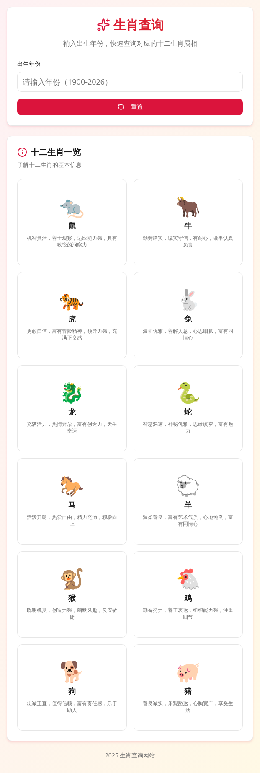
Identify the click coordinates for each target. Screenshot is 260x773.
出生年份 (29, 63)
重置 (130, 107)
